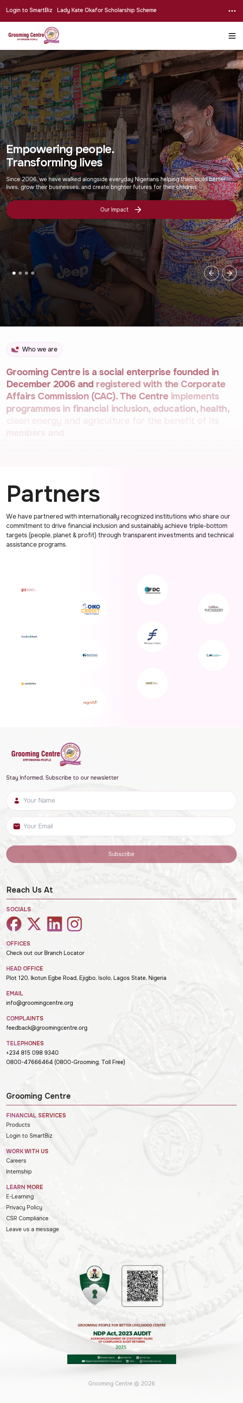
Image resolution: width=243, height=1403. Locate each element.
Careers (16, 1160)
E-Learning (20, 1196)
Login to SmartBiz (29, 10)
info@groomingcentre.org (39, 1002)
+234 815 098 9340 (32, 1052)
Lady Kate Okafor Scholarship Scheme (107, 10)
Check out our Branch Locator (45, 953)
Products (18, 1124)
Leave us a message (32, 1229)
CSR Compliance (27, 1218)
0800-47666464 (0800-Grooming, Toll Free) (65, 1062)
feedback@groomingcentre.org (46, 1027)
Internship (19, 1171)
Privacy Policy (24, 1207)
